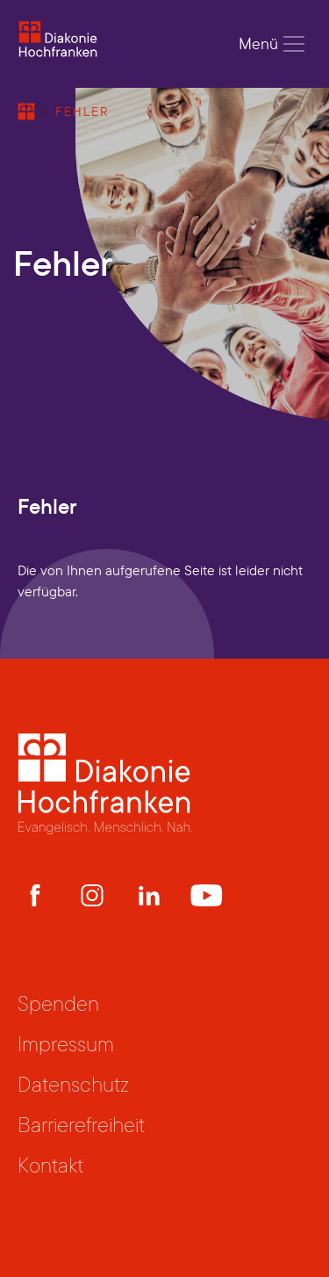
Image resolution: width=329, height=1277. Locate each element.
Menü (272, 43)
